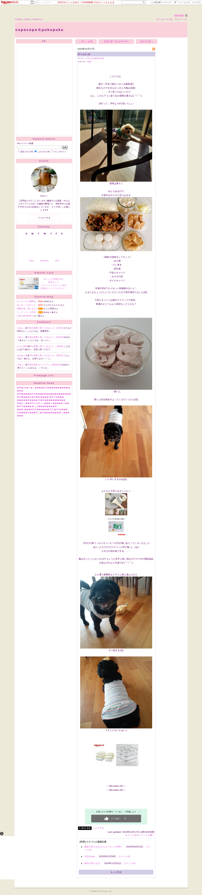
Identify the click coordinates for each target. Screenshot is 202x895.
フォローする (44, 218)
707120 (179, 15)
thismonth (44, 261)
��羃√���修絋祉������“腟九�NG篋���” (42, 409)
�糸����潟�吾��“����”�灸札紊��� (40, 397)
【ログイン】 (181, 19)
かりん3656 (22, 346)
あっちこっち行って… (27, 305)
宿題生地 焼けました (27, 308)
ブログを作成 (183, 2)
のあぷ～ (21, 328)
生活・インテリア (42, 2)
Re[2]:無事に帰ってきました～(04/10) (46, 328)
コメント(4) (124, 856)
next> (57, 261)
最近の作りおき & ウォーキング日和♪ (103, 846)
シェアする (98, 828)
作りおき (82, 54)
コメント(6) (131, 835)
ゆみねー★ (22, 355)
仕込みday (89, 856)
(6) (88, 54)
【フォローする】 (164, 19)
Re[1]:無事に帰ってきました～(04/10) (46, 337)
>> (160, 2)
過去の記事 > (146, 41)
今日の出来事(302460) (95, 58)
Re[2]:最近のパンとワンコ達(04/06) (44, 364)
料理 (89, 62)
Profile (44, 161)
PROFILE (38, 19)
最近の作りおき (92, 863)
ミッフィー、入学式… (27, 312)
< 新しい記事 (86, 41)
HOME (18, 19)
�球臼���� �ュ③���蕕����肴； (38, 406)
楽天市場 (196, 2)
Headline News (44, 383)
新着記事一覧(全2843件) (116, 41)
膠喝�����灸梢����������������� (44, 394)
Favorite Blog (44, 297)
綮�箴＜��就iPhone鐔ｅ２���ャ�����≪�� (43, 403)
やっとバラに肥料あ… (27, 301)
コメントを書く (146, 835)
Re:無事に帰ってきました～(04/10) (47, 346)
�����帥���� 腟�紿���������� (41, 400)
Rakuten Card (43, 273)
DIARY (27, 19)
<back (31, 261)
